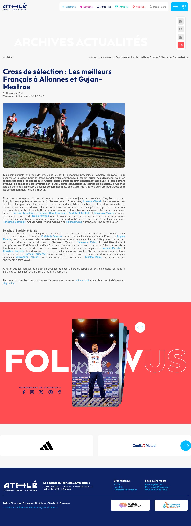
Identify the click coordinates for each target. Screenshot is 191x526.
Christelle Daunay (51, 236)
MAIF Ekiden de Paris (156, 489)
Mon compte (158, 6)
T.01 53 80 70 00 (51, 489)
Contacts (53, 507)
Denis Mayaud (40, 215)
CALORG (118, 486)
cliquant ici (82, 280)
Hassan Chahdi (92, 201)
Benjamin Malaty (104, 213)
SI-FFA (117, 484)
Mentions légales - (38, 507)
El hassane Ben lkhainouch (51, 213)
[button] (142, 332)
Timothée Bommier (14, 221)
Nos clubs (139, 6)
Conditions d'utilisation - (16, 507)
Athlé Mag (104, 6)
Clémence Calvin (87, 242)
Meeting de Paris (154, 484)
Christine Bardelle (13, 251)
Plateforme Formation (125, 489)
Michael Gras (74, 221)
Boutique (86, 6)
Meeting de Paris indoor (157, 486)
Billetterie (69, 6)
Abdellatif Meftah (79, 213)
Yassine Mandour (23, 213)
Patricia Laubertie (35, 254)
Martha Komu (93, 256)
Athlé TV (121, 6)
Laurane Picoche (111, 248)
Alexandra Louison (27, 256)
